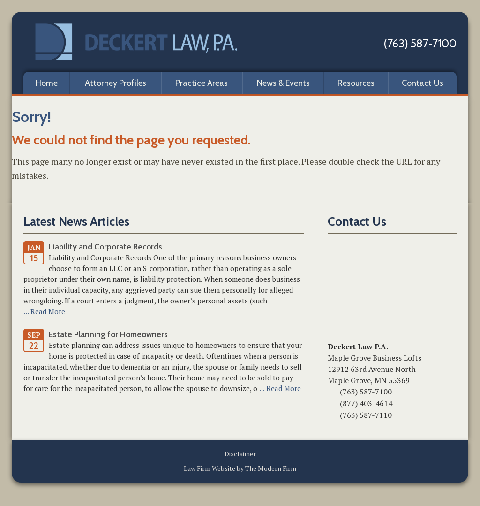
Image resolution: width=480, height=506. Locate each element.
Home (47, 83)
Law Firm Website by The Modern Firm (240, 468)
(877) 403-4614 (366, 403)
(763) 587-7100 (420, 43)
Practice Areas (201, 83)
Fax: (333, 416)
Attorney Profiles (115, 83)
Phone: (332, 392)
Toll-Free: (332, 404)
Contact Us (422, 83)
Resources (356, 83)
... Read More (44, 311)
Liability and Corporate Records (105, 246)
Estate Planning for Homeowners (108, 334)
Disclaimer (240, 453)
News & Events (283, 83)
